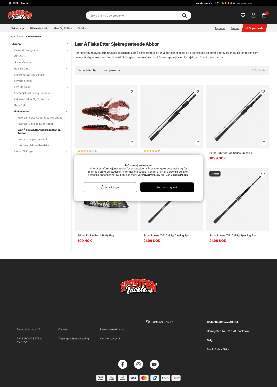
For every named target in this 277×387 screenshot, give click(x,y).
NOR (20, 3)
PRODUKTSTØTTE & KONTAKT (29, 340)
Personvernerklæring (112, 329)
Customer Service (162, 321)
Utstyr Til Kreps (39, 151)
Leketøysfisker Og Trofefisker (32, 99)
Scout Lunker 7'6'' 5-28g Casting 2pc (166, 235)
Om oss (62, 329)
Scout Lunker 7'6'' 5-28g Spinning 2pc (233, 235)
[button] (241, 3)
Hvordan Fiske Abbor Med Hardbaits (40, 117)
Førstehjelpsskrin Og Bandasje (32, 93)
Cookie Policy (179, 174)
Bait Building (39, 68)
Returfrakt (20, 105)
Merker (235, 28)
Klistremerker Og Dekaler (29, 74)
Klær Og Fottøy (63, 28)
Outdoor (83, 28)
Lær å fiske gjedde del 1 (32, 139)
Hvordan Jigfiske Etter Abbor (35, 123)
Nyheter (220, 28)
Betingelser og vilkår (29, 329)
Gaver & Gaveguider (39, 50)
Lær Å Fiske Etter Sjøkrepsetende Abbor (39, 131)
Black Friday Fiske (218, 349)
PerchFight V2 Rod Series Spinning (230, 152)
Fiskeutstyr (17, 28)
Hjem (13, 36)
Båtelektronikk (39, 28)
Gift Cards (20, 56)
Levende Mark (23, 80)
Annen (22, 36)
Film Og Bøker (39, 86)
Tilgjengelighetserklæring (73, 338)
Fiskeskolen (34, 36)
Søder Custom (23, 62)
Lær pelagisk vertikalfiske (33, 145)
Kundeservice (204, 3)
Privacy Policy (151, 174)
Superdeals (254, 28)
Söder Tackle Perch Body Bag (96, 235)
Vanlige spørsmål (110, 338)
